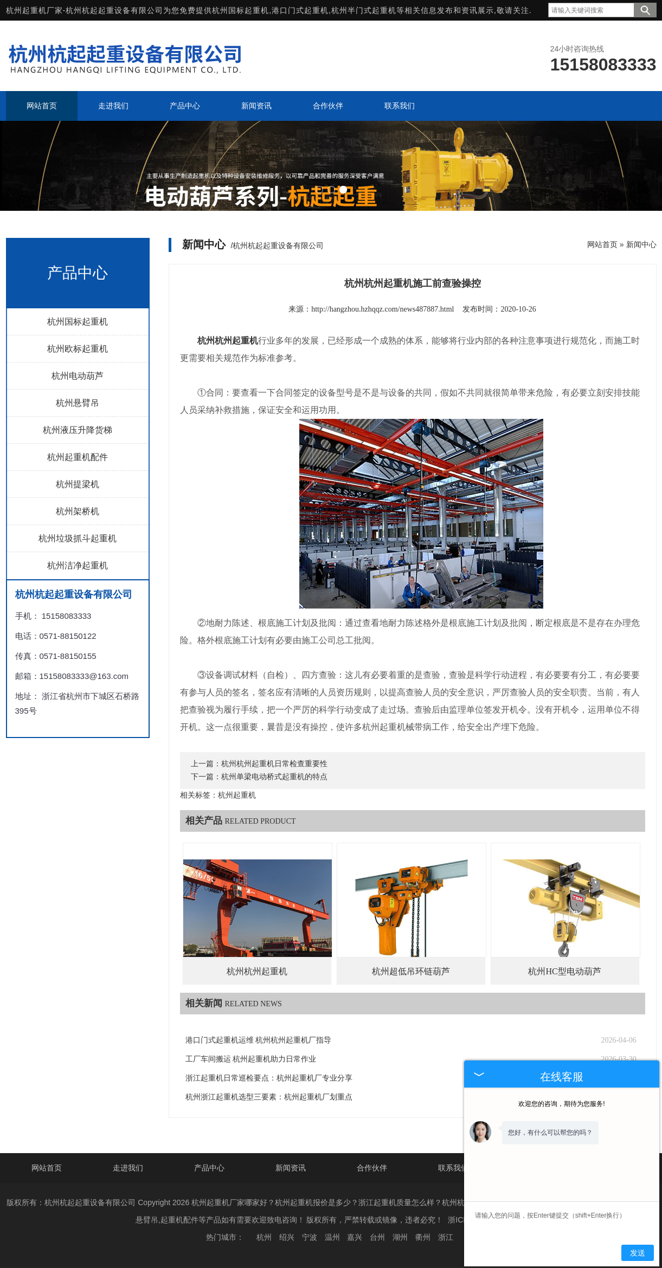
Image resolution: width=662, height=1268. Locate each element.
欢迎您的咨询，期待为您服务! (561, 1104)
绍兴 (286, 1237)
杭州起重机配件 (77, 457)
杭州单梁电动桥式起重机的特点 (274, 777)
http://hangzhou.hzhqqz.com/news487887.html (382, 309)
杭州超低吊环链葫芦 (411, 971)
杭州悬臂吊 (77, 402)
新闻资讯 (290, 1167)
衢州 (422, 1237)
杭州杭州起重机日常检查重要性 (274, 764)
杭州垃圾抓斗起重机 (77, 538)
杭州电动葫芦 (78, 375)
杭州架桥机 (77, 511)
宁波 (309, 1237)
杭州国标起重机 (240, 10)
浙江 (445, 1237)
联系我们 (453, 1167)
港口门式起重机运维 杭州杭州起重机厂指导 (258, 1040)
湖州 (400, 1237)
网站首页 (602, 244)
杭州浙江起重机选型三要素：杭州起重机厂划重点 (268, 1097)
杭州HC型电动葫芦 (564, 971)
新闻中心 (641, 244)
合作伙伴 (372, 1167)
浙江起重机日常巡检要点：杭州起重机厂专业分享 (268, 1078)
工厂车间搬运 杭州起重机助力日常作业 (251, 1059)
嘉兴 (354, 1237)
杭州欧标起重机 (77, 348)
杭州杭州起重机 (257, 971)
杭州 (264, 1237)
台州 (377, 1237)
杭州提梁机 (77, 484)
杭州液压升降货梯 (77, 430)
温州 (332, 1237)
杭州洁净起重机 (77, 565)
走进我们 (128, 1167)
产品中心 (209, 1167)
